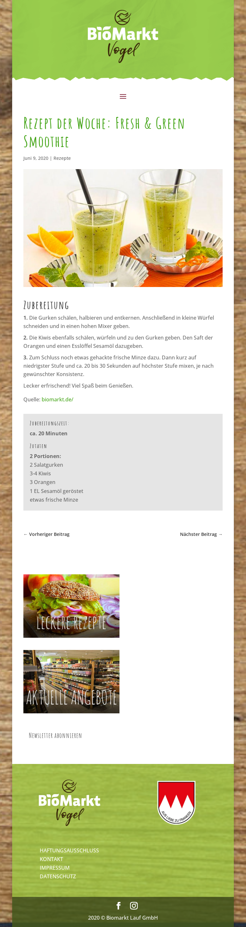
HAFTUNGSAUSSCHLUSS (69, 850)
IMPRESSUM (55, 867)
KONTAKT (51, 859)
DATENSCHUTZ (58, 876)
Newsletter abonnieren (55, 735)
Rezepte (62, 158)
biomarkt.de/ (57, 399)
